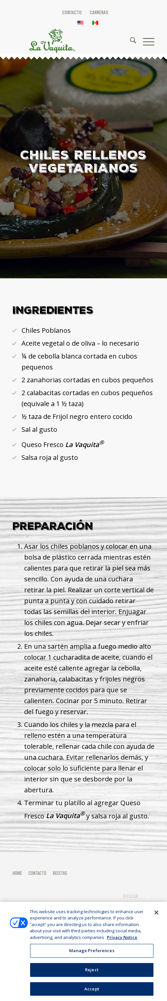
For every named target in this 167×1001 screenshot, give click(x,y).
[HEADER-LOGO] (84, 40)
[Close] (156, 915)
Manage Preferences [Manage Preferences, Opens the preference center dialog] (91, 953)
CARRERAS (99, 12)
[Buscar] (129, 40)
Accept (91, 992)
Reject (92, 973)
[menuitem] (72, 13)
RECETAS (60, 873)
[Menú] (145, 40)
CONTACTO (72, 12)
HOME (17, 873)
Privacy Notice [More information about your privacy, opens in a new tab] (122, 940)
